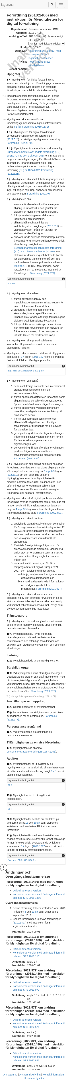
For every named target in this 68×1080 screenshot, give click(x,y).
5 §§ (18, 126)
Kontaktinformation (53, 1074)
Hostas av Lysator (34, 1078)
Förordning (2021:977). (40, 193)
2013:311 (52, 226)
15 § (9, 712)
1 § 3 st (11, 283)
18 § (9, 763)
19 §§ (37, 822)
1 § (8, 79)
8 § (8, 594)
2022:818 (13, 474)
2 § (8, 179)
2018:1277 (39, 356)
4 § (8, 293)
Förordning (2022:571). (20, 142)
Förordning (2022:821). (27, 458)
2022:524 (13, 139)
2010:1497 (20, 922)
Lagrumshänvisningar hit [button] (20, 278)
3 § (8, 199)
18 (26, 822)
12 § (9, 673)
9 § (8, 621)
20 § (10, 785)
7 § (22, 356)
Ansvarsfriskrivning (29, 1074)
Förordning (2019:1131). (36, 126)
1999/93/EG (21, 266)
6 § (8, 380)
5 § (8, 340)
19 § (9, 795)
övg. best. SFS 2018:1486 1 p (22, 370)
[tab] (36, 279)
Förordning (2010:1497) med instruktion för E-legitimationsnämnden (44, 54)
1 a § (9, 132)
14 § (9, 706)
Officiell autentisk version (27, 890)
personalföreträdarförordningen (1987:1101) (31, 751)
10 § (9, 633)
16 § (9, 731)
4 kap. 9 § (21, 509)
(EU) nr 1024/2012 (29, 170)
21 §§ (35, 911)
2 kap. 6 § (49, 471)
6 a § (9, 463)
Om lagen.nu (10, 1074)
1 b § (10, 148)
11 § (9, 660)
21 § (9, 835)
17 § (9, 748)
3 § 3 (53, 771)
